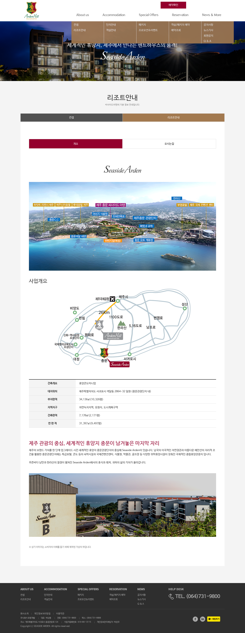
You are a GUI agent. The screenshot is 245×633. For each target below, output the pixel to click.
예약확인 (173, 5)
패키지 (142, 24)
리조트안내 (80, 30)
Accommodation (114, 15)
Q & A (207, 41)
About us (82, 15)
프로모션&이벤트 (148, 30)
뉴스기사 (208, 30)
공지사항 (208, 24)
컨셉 (76, 24)
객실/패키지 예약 (180, 24)
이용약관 (60, 613)
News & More (211, 15)
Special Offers (148, 15)
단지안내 (111, 24)
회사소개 (24, 613)
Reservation (180, 15)
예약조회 (176, 30)
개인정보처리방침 (42, 613)
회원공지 (208, 35)
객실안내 (111, 30)
